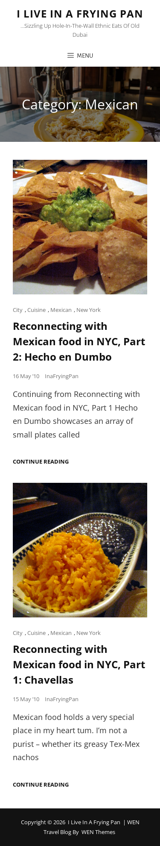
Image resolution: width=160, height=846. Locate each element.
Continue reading (41, 461)
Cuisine (36, 310)
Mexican (61, 310)
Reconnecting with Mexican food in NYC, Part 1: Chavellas (79, 664)
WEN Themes (98, 832)
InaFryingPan (62, 376)
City (18, 310)
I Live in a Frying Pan (80, 13)
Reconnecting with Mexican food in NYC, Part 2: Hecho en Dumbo (79, 341)
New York (88, 310)
